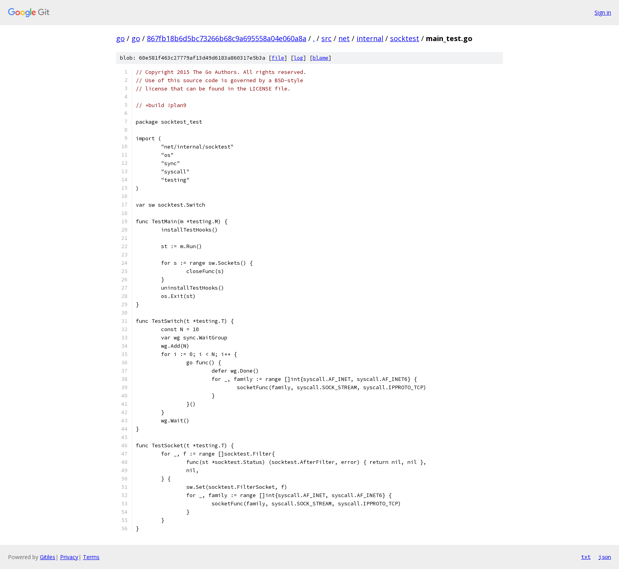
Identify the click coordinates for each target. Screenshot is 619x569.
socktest (404, 38)
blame (320, 58)
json (604, 556)
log (298, 58)
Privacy (69, 557)
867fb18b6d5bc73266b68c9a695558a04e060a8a (226, 38)
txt (586, 556)
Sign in (603, 12)
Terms (91, 557)
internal (369, 38)
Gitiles (47, 557)
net (344, 38)
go (120, 38)
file (278, 58)
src (326, 38)
